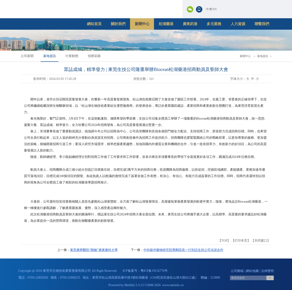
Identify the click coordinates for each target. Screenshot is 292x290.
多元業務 (214, 24)
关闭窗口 (260, 240)
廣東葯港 (190, 24)
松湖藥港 (166, 24)
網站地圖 (252, 271)
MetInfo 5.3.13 (133, 285)
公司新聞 (27, 56)
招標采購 (94, 56)
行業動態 (71, 56)
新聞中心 (142, 24)
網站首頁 (94, 24)
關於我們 (118, 24)
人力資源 (238, 24)
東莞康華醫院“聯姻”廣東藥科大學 (93, 250)
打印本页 (241, 240)
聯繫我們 (262, 24)
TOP (224, 240)
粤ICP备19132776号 (154, 270)
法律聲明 (267, 271)
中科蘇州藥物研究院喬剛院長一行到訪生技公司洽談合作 (183, 250)
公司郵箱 (237, 271)
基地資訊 (49, 56)
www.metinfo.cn (173, 285)
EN (215, 9)
